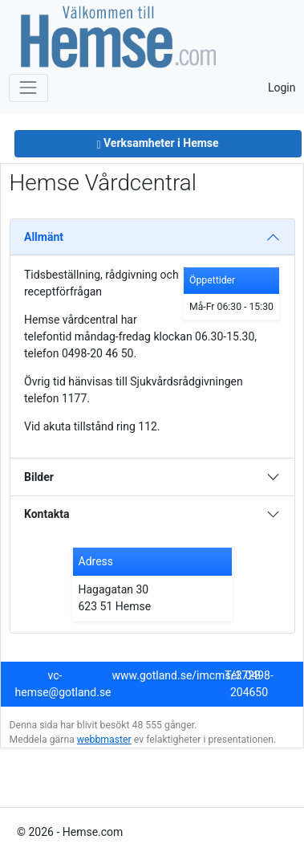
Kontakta (46, 513)
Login (282, 87)
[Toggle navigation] (28, 88)
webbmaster (104, 739)
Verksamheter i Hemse (157, 143)
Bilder (39, 477)
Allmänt (43, 236)
